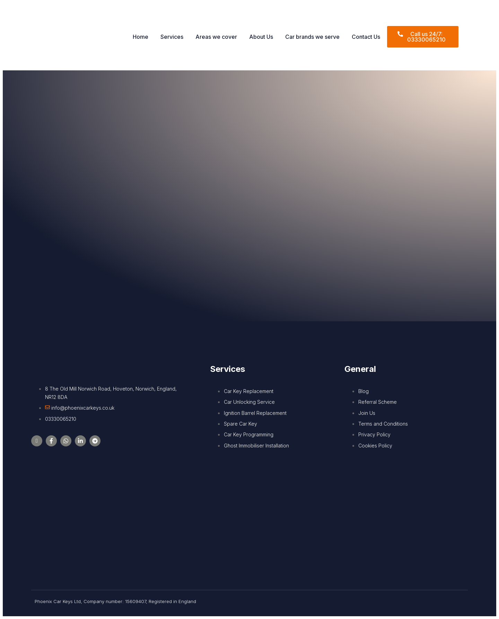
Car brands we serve (312, 36)
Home (140, 36)
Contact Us (366, 36)
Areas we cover (216, 36)
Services (171, 36)
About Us (261, 36)
